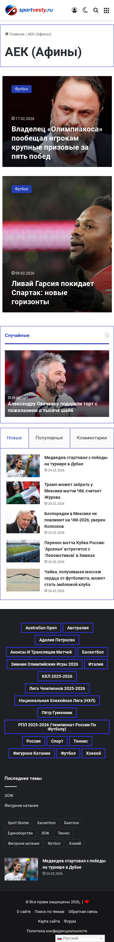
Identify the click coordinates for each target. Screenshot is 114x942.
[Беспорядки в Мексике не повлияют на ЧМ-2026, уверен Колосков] (23, 522)
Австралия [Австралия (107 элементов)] (78, 627)
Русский (67, 938)
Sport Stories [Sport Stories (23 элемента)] (18, 823)
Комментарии (92, 438)
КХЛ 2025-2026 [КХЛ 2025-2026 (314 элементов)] (57, 676)
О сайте (24, 911)
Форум (70, 921)
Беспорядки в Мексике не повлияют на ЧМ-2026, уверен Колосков (74, 520)
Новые (14, 438)
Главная (14, 34)
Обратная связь (83, 911)
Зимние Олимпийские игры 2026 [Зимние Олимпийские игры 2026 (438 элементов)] (44, 664)
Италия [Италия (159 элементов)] (95, 664)
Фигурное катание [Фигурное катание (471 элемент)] (31, 753)
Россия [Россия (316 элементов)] (33, 741)
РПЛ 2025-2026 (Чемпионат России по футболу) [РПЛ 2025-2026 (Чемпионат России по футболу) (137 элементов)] (57, 726)
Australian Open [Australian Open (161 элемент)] (41, 627)
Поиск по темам (49, 911)
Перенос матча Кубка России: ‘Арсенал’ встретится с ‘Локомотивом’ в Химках (74, 549)
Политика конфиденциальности (57, 931)
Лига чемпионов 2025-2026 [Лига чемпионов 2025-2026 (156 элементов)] (57, 688)
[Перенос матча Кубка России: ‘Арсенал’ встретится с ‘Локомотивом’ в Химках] (23, 551)
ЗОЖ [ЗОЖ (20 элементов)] (45, 833)
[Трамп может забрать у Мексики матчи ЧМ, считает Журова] (23, 492)
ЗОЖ (9, 795)
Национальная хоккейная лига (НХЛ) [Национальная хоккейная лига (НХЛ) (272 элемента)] (57, 700)
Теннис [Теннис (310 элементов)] (81, 741)
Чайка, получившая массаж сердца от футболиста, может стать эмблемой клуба (74, 578)
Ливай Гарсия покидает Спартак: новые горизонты (53, 292)
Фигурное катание (21, 805)
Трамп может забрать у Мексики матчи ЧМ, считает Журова (73, 491)
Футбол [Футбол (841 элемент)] (68, 753)
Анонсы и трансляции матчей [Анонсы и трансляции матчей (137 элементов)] (41, 652)
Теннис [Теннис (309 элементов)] (64, 833)
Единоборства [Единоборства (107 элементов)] (20, 833)
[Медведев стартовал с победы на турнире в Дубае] (23, 465)
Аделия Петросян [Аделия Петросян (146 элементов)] (57, 639)
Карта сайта (49, 921)
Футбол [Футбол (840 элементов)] (54, 843)
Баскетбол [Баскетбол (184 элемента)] (93, 652)
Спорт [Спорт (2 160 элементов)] (57, 741)
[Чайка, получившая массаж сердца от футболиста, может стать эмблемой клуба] (23, 580)
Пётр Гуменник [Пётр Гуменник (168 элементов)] (57, 712)
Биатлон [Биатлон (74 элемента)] (71, 823)
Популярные (49, 438)
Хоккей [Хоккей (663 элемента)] (93, 753)
